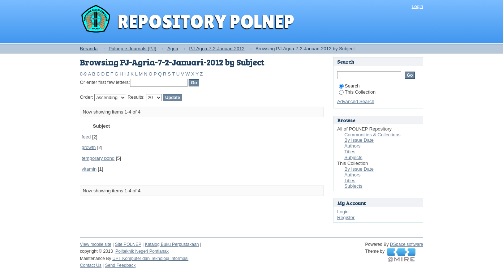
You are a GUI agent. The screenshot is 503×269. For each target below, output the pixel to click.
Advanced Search (355, 101)
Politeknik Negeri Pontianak (142, 251)
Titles (350, 151)
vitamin (89, 169)
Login (417, 6)
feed (86, 137)
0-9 (83, 74)
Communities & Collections (372, 134)
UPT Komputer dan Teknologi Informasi (150, 258)
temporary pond (98, 158)
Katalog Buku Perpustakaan (172, 244)
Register (345, 217)
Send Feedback (120, 265)
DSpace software (406, 244)
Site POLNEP (128, 244)
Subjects (353, 157)
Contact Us (91, 265)
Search (349, 86)
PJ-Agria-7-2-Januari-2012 (217, 48)
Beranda (89, 48)
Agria (172, 48)
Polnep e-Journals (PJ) (132, 48)
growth (89, 147)
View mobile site (95, 244)
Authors (352, 146)
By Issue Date (359, 140)
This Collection (357, 92)
